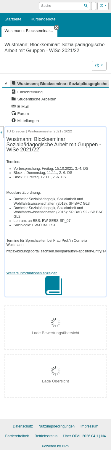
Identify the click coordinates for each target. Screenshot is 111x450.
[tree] (55, 102)
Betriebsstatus (46, 436)
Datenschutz (23, 426)
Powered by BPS (55, 446)
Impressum (89, 426)
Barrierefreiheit (17, 436)
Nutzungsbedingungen (56, 426)
